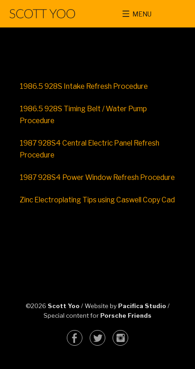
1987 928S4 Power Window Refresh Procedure (97, 177)
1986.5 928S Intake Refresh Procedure (84, 86)
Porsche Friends (126, 315)
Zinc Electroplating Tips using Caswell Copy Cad (97, 199)
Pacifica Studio (142, 305)
